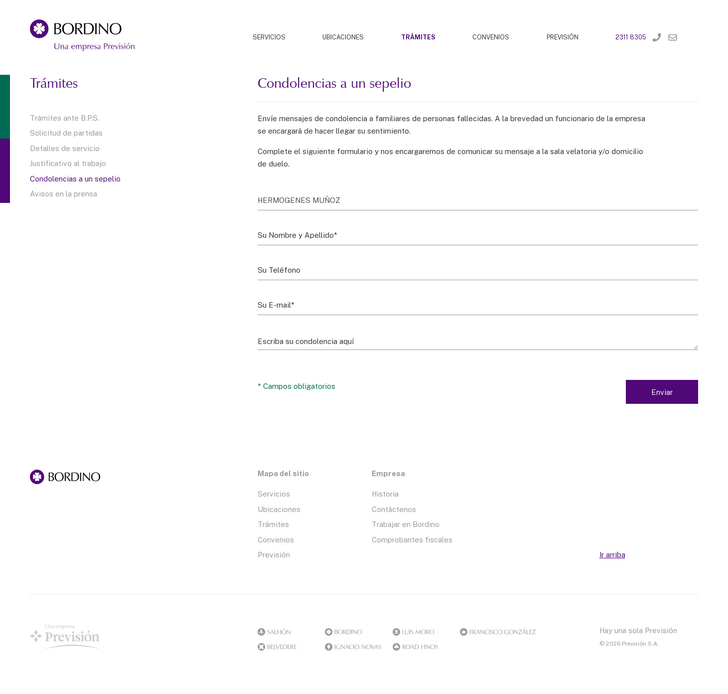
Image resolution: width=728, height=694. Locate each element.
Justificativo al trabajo (68, 163)
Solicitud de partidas (66, 132)
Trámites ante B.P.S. (64, 117)
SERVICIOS (269, 37)
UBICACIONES (343, 37)
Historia (385, 493)
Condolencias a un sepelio (75, 178)
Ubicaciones (279, 509)
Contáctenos (394, 509)
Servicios (274, 493)
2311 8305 (630, 37)
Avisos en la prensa (63, 193)
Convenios (276, 539)
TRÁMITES (418, 37)
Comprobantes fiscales (412, 539)
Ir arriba (612, 554)
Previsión (274, 554)
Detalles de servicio (65, 148)
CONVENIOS (490, 37)
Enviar (662, 391)
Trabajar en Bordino (405, 524)
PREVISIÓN (563, 37)
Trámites (273, 524)
